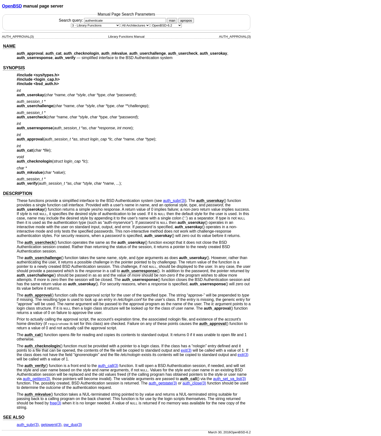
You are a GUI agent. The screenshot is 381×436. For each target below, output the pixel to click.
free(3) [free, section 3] (55, 403)
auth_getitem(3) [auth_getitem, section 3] (36, 379)
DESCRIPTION (17, 193)
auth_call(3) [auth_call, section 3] (108, 366)
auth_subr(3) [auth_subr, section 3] (174, 201)
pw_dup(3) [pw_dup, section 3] (73, 425)
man (172, 20)
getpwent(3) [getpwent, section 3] (51, 425)
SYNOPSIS (14, 67)
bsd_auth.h (46, 84)
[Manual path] (166, 25)
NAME (9, 46)
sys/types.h (46, 75)
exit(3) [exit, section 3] (186, 350)
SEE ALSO (13, 417)
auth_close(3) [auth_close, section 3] (194, 383)
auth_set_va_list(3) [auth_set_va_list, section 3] (229, 379)
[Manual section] (95, 25)
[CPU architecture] (135, 25)
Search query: (113, 20)
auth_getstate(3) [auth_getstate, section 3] (163, 383)
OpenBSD (12, 6)
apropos (186, 20)
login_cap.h (47, 79)
